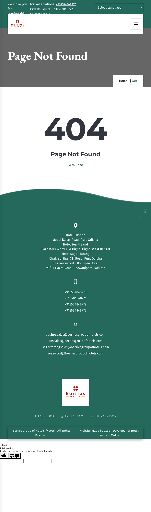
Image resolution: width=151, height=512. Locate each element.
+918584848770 (66, 4)
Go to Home (75, 165)
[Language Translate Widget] (119, 7)
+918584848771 (40, 9)
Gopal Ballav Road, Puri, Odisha (75, 240)
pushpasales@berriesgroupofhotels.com (75, 334)
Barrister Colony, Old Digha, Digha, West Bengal (75, 249)
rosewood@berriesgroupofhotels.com (75, 353)
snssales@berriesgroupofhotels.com (75, 341)
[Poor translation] (14, 456)
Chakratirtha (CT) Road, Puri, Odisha (75, 258)
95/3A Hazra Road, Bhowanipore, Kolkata (75, 268)
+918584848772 (62, 9)
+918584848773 (40, 13)
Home (123, 81)
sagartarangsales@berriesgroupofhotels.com (75, 347)
